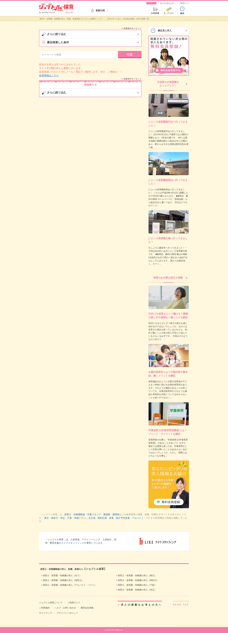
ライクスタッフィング (72, 543)
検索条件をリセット (133, 28)
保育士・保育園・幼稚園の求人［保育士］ (63, 580)
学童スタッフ (94, 514)
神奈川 (54, 518)
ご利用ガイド (184, 3)
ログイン (152, 3)
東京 (46, 518)
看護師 (106, 514)
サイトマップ (45, 613)
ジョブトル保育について (51, 602)
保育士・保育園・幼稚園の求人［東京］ (137, 575)
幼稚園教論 (79, 514)
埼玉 (62, 518)
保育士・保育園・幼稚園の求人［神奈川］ (138, 580)
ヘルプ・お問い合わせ (65, 608)
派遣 (111, 518)
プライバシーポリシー (67, 613)
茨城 (76, 518)
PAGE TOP (181, 604)
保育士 (67, 514)
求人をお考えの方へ (167, 3)
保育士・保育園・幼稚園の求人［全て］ (62, 575)
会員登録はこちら (49, 75)
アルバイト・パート (142, 518)
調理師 (115, 514)
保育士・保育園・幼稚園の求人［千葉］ (137, 585)
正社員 (91, 518)
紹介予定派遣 (123, 518)
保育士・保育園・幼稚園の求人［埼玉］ (137, 589)
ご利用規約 (44, 608)
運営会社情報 (87, 608)
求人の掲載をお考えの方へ (141, 604)
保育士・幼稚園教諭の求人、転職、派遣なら (73, 569)
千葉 (69, 518)
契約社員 (102, 518)
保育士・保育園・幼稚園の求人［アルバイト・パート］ (69, 585)
